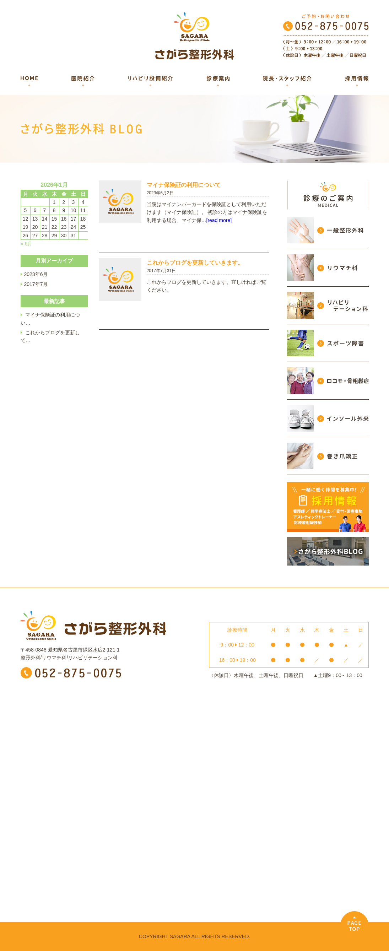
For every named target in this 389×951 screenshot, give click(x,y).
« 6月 (26, 244)
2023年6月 (36, 274)
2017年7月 (36, 284)
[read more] (219, 220)
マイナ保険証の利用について (184, 185)
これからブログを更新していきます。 (195, 263)
